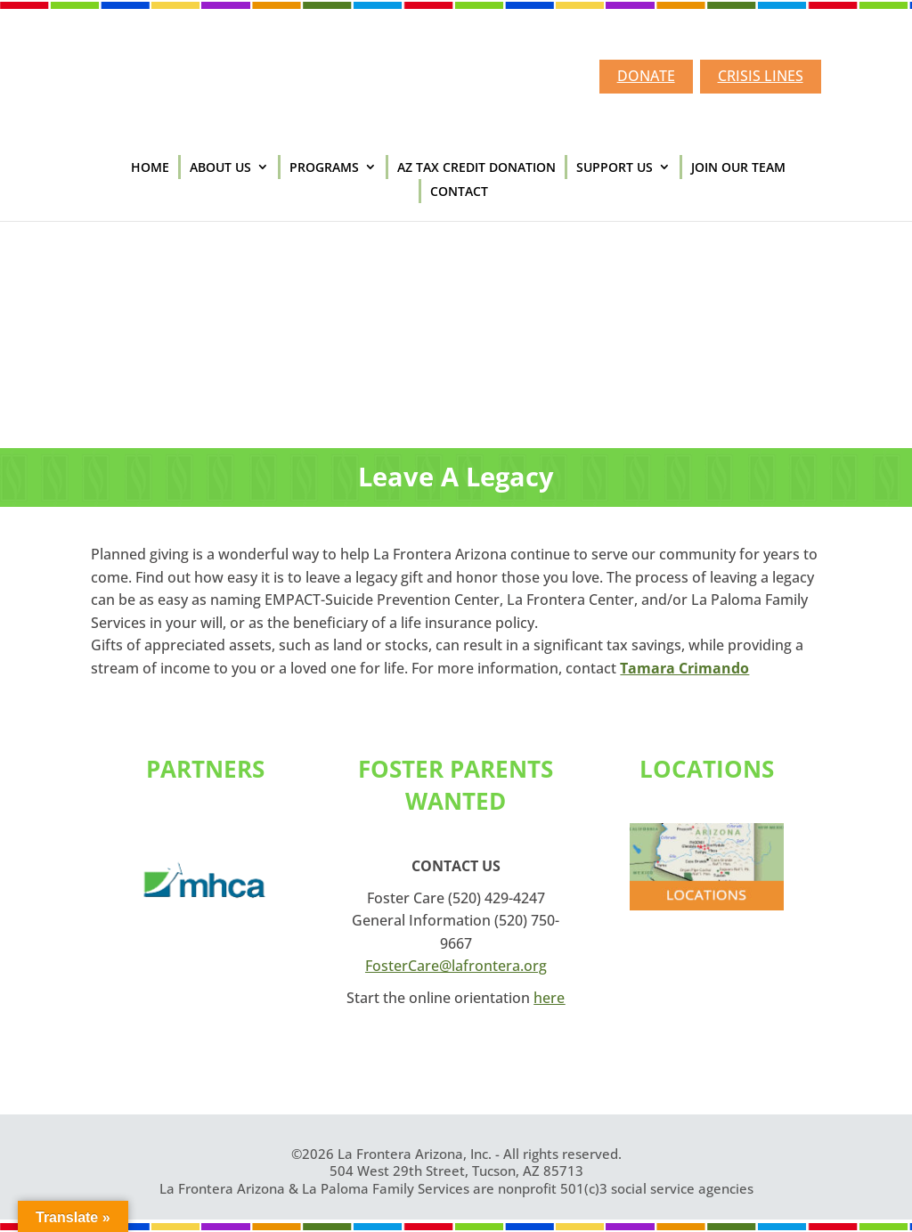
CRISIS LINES (760, 76)
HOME (150, 167)
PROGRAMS (324, 167)
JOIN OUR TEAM (738, 167)
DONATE (646, 76)
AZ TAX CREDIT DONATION (476, 167)
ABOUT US (220, 167)
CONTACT (459, 191)
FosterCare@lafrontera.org (456, 965)
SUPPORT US (614, 167)
